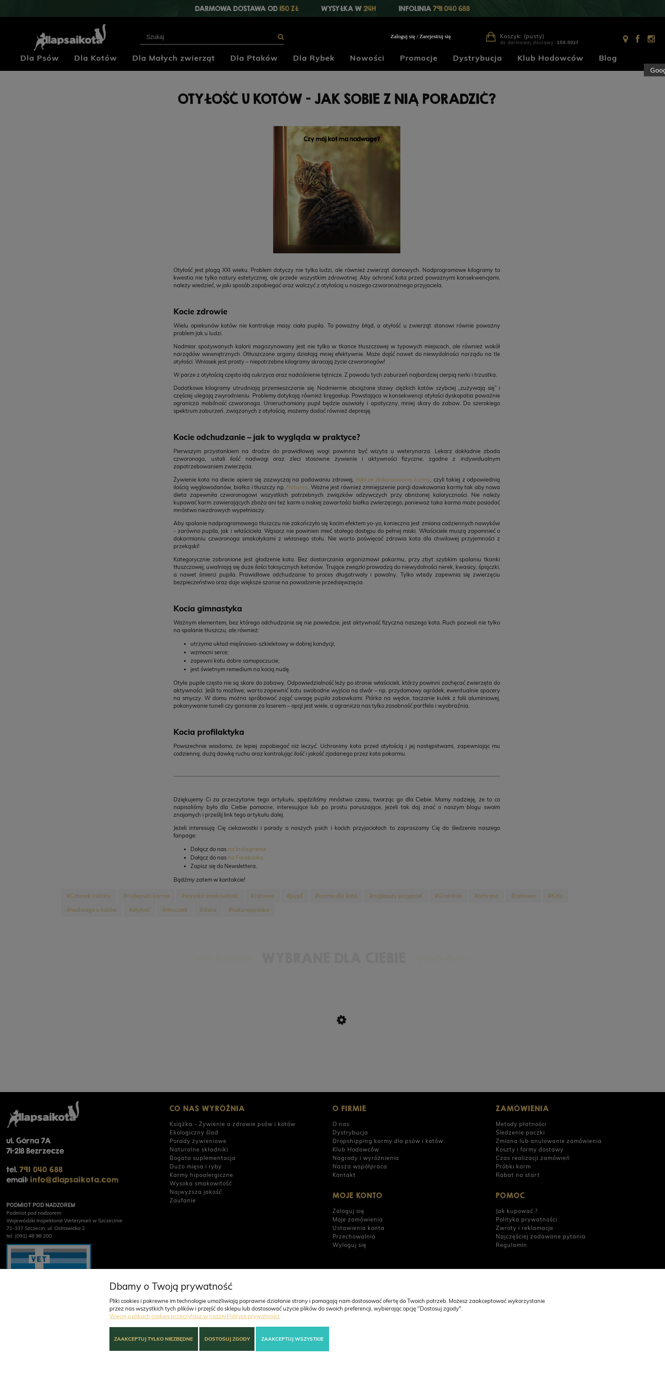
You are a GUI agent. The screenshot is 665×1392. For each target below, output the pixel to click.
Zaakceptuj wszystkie (292, 1339)
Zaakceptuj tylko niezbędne (153, 1339)
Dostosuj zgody (227, 1339)
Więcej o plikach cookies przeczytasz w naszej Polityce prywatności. (194, 1316)
